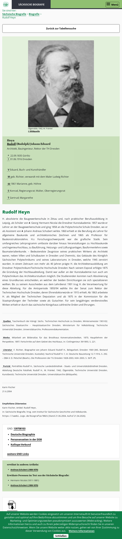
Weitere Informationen (81, 530)
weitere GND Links (18, 453)
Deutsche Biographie (23, 434)
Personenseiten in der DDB (26, 439)
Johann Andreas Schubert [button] (38, 231)
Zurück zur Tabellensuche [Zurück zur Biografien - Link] (61, 28)
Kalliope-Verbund (21, 444)
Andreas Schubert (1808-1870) (24, 469)
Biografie (34, 14)
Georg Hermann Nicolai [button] (44, 222)
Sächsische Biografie (14, 14)
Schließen (61, 536)
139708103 (19, 428)
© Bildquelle (34, 131)
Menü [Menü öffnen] (114, 4)
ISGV (6, 4)
